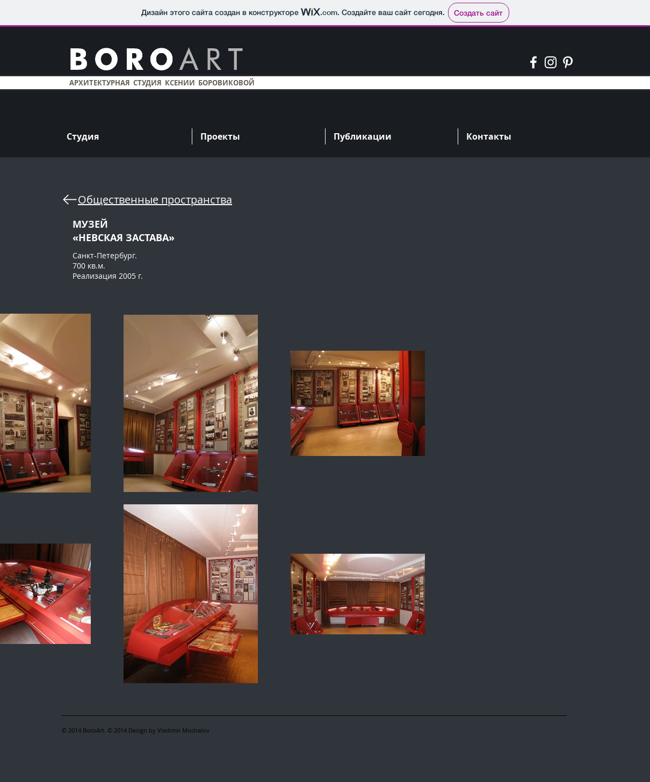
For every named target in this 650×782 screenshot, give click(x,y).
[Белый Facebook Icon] (533, 62)
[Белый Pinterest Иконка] (568, 62)
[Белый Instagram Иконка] (551, 62)
